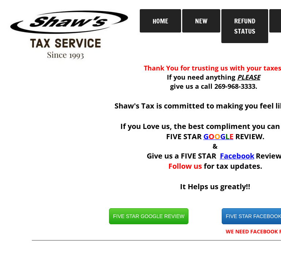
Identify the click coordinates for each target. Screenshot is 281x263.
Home (160, 21)
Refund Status (244, 26)
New (201, 21)
